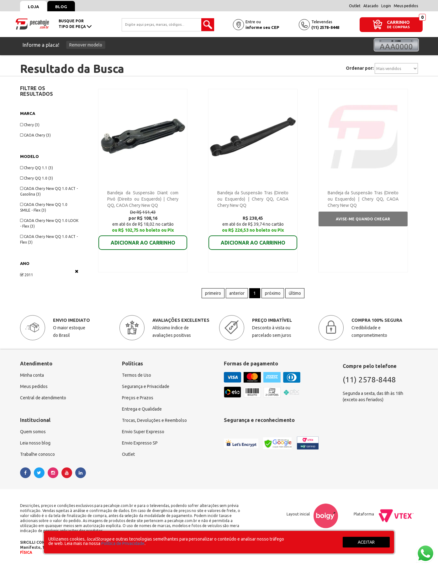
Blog (61, 6)
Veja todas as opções (76, 271)
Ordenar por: (360, 68)
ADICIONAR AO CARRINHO (143, 238)
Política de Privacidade (123, 543)
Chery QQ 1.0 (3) (36, 178)
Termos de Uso (136, 375)
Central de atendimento (43, 397)
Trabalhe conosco (37, 454)
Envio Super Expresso (143, 431)
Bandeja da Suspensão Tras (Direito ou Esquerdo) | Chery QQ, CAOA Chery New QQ (252, 199)
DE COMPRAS (398, 27)
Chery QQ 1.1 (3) (36, 168)
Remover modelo (85, 44)
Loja (33, 6)
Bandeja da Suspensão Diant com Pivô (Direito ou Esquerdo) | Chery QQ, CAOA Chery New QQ (142, 199)
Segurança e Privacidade (145, 386)
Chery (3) (30, 125)
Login (386, 6)
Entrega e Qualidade (142, 409)
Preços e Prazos (137, 397)
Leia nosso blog (35, 442)
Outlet (355, 6)
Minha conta (32, 375)
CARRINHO (398, 22)
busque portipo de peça (75, 24)
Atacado (370, 6)
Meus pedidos (406, 6)
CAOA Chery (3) (35, 135)
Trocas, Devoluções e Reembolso (154, 420)
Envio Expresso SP (140, 442)
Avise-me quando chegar (363, 219)
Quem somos (33, 431)
